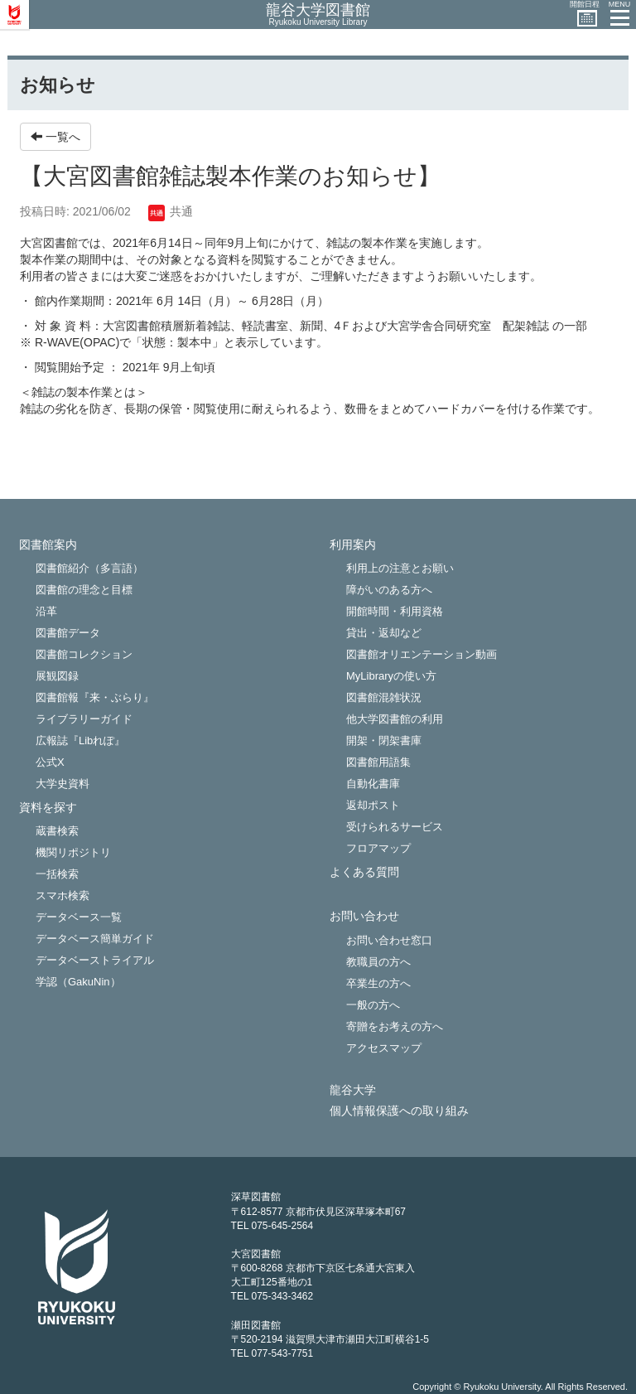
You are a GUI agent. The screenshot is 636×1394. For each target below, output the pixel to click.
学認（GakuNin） (78, 981)
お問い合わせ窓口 (389, 940)
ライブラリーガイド (84, 719)
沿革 (46, 611)
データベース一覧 (79, 917)
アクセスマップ (384, 1048)
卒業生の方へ (378, 983)
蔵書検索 (57, 831)
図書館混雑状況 (384, 697)
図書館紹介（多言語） (89, 568)
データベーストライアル (95, 960)
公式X (50, 762)
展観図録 (57, 676)
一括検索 (57, 874)
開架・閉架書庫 (384, 740)
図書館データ (68, 633)
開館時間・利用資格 (394, 611)
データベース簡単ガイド (95, 938)
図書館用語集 (378, 762)
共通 (170, 211)
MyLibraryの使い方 (391, 676)
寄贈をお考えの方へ (394, 1026)
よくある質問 (364, 872)
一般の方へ (373, 1005)
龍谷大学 (353, 1090)
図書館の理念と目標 (84, 589)
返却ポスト (373, 805)
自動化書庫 (373, 783)
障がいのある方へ (389, 589)
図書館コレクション (84, 654)
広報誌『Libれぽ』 (80, 740)
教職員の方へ (378, 962)
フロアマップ (378, 848)
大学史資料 (62, 783)
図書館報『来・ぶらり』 (95, 697)
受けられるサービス (394, 826)
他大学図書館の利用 (394, 719)
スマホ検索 (62, 895)
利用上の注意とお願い (400, 568)
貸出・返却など (384, 633)
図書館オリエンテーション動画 (421, 654)
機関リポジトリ (73, 852)
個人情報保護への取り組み (399, 1111)
